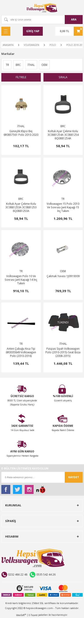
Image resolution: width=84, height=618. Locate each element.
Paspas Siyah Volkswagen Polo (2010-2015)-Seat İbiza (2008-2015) (62, 352)
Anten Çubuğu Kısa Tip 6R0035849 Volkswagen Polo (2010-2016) (21, 352)
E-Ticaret (33, 615)
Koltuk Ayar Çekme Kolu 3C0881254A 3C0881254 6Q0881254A (63, 134)
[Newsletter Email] (42, 477)
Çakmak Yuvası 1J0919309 (63, 276)
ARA (73, 19)
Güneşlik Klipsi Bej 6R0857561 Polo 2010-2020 (21, 132)
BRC (63, 126)
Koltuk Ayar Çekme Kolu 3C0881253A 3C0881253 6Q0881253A (21, 207)
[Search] (42, 19)
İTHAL (21, 126)
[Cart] (69, 31)
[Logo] (42, 7)
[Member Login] (33, 31)
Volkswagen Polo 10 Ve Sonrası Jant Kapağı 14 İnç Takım (21, 279)
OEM (63, 271)
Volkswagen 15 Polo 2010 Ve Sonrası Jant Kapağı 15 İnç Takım (63, 207)
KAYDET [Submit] (73, 477)
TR (63, 199)
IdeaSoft (21, 615)
